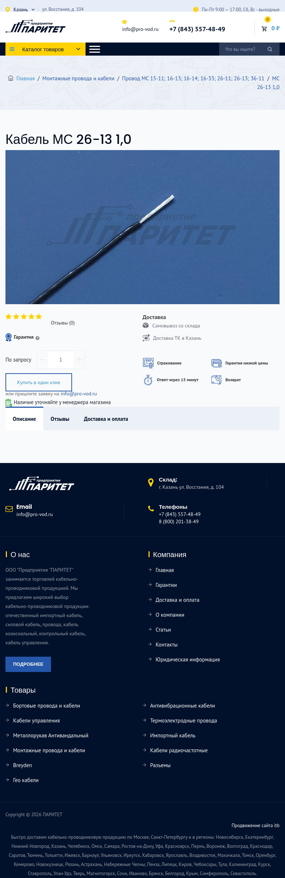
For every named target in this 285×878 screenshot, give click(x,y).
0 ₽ (276, 28)
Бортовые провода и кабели (46, 705)
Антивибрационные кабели (182, 705)
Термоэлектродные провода (183, 720)
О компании (170, 614)
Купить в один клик (38, 382)
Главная (25, 78)
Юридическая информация (188, 659)
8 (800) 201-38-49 (179, 521)
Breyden (22, 765)
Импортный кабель (172, 735)
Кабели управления (36, 720)
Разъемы (160, 765)
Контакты (167, 644)
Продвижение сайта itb (255, 825)
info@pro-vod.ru (140, 29)
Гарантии (166, 584)
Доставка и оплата (177, 599)
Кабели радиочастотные (179, 750)
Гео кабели (26, 780)
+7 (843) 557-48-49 (197, 29)
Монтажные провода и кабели (49, 750)
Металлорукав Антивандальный (50, 735)
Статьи (163, 629)
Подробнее (28, 664)
